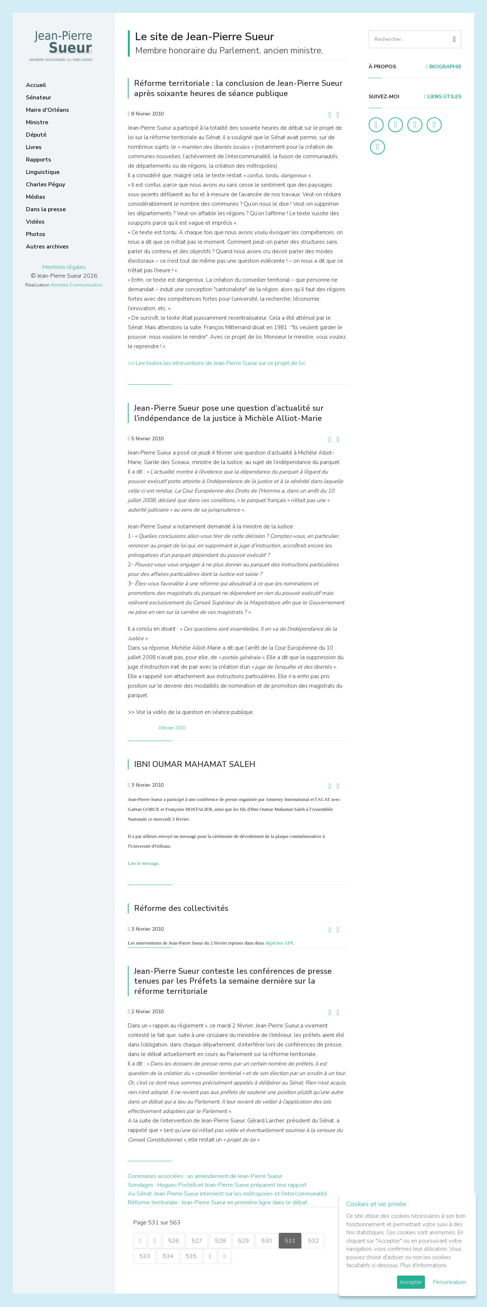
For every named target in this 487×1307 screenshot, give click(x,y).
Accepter (411, 1282)
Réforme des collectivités (183, 908)
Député (36, 135)
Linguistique (43, 172)
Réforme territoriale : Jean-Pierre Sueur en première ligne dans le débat (217, 1202)
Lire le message (143, 863)
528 (223, 1241)
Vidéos (35, 222)
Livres (34, 147)
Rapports (38, 160)
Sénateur (38, 98)
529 (248, 1241)
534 (169, 1257)
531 (296, 1241)
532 (320, 1241)
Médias (35, 197)
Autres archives (47, 247)
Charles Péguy (45, 185)
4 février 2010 (171, 728)
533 (145, 1257)
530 (272, 1241)
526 (175, 1241)
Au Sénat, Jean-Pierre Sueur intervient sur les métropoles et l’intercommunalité (227, 1194)
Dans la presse (46, 209)
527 (199, 1241)
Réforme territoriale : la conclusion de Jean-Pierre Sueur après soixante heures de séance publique (230, 88)
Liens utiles (442, 96)
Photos (35, 234)
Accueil (36, 85)
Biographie (443, 66)
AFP (288, 943)
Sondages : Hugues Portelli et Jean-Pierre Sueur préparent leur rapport (217, 1185)
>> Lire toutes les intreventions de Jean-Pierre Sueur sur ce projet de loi (216, 363)
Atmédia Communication (76, 285)
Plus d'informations (423, 1265)
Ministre (37, 122)
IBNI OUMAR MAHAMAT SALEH (198, 764)
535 (193, 1257)
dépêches (274, 943)
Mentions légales (64, 267)
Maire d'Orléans (47, 110)
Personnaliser (449, 1282)
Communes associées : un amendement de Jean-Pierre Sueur (205, 1176)
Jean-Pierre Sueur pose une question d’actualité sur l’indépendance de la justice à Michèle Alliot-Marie (234, 413)
